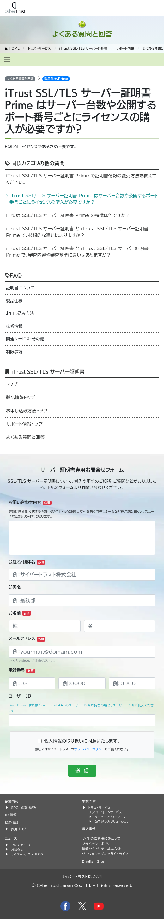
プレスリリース (21, 845)
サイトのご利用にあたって (101, 838)
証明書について (20, 288)
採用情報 (11, 822)
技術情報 (14, 326)
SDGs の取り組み (23, 807)
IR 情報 (11, 814)
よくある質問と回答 (82, 33)
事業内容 (89, 801)
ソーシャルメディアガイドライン (105, 853)
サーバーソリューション (110, 816)
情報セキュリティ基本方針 (101, 848)
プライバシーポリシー (89, 749)
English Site (93, 861)
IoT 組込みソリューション (112, 821)
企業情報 (11, 801)
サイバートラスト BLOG (27, 854)
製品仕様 (14, 301)
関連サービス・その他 (25, 339)
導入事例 (89, 828)
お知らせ (17, 849)
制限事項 (14, 352)
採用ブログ (18, 829)
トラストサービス (99, 807)
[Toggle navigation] (7, 59)
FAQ (13, 275)
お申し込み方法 (20, 313)
